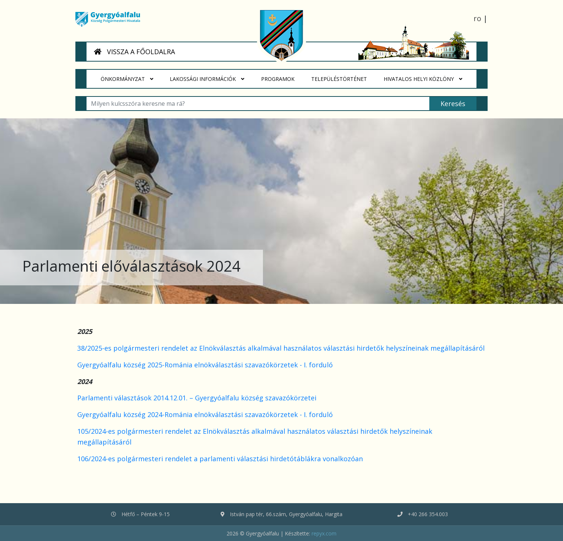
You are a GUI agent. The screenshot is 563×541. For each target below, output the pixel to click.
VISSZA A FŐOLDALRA (134, 51)
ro (477, 18)
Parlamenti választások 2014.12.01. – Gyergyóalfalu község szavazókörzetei (196, 397)
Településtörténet (343, 76)
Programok (282, 76)
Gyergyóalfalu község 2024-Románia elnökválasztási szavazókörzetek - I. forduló (205, 414)
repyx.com (324, 533)
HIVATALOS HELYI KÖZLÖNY (423, 79)
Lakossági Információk (207, 79)
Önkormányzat (127, 79)
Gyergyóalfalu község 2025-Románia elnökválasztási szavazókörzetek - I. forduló (205, 364)
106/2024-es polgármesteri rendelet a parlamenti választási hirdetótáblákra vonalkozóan (220, 458)
